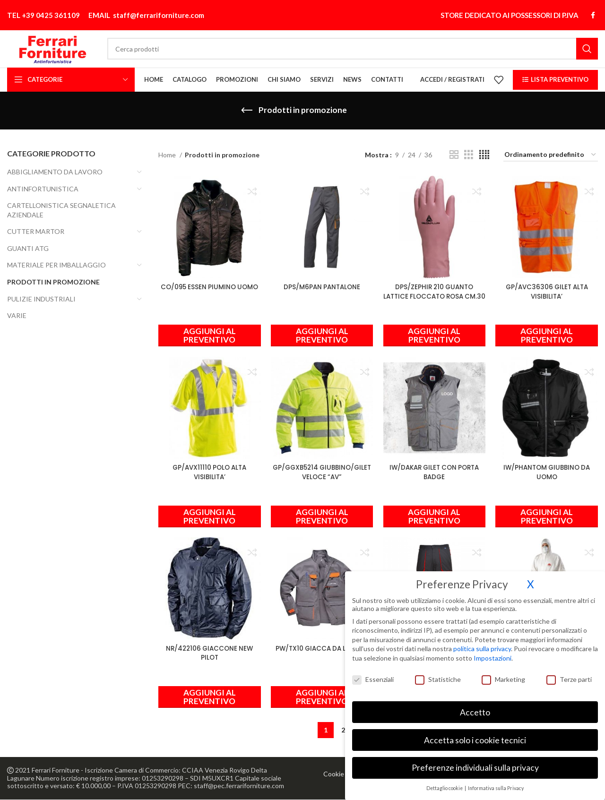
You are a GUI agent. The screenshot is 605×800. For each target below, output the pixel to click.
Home (167, 156)
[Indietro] (247, 112)
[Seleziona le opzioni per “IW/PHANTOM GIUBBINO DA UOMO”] (548, 516)
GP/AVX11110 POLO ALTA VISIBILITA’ (208, 471)
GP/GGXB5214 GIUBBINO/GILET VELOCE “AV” (321, 471)
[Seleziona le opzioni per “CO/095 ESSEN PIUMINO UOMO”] (208, 334)
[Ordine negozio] (550, 156)
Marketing (503, 674)
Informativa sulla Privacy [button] (496, 783)
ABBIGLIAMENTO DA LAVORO (55, 173)
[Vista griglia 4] (484, 157)
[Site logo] (69, 44)
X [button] (530, 578)
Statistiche (438, 674)
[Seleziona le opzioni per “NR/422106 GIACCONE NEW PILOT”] (208, 697)
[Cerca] (369, 44)
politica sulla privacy (482, 643)
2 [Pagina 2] (343, 730)
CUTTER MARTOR (35, 233)
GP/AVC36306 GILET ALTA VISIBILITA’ (548, 290)
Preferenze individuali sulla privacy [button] (475, 762)
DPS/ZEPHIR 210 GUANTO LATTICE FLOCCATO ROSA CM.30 (435, 295)
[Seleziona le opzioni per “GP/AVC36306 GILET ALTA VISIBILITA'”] (548, 334)
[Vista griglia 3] (468, 157)
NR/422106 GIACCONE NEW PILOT (208, 653)
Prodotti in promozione (53, 284)
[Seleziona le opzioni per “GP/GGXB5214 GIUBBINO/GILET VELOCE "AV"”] (321, 516)
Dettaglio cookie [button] (445, 783)
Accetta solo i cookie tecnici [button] (475, 735)
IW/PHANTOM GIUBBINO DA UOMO (548, 471)
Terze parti (569, 674)
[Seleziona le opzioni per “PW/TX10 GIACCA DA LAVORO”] (321, 697)
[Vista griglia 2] (453, 157)
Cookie (333, 774)
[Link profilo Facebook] (593, 10)
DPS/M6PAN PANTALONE (321, 285)
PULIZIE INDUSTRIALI (41, 300)
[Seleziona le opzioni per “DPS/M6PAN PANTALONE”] (321, 334)
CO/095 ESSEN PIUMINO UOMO (208, 290)
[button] (434, 334)
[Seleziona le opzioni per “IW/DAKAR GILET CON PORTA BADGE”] (434, 516)
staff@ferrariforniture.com (158, 10)
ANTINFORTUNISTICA (42, 190)
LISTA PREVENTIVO (555, 81)
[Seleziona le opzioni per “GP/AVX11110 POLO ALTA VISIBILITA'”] (208, 516)
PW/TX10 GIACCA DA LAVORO (321, 649)
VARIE (16, 317)
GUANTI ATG (28, 250)
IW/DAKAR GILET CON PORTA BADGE (435, 471)
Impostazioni (492, 652)
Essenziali (373, 674)
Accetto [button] (475, 707)
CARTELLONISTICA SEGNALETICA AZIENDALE (61, 212)
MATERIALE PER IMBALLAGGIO (56, 267)
